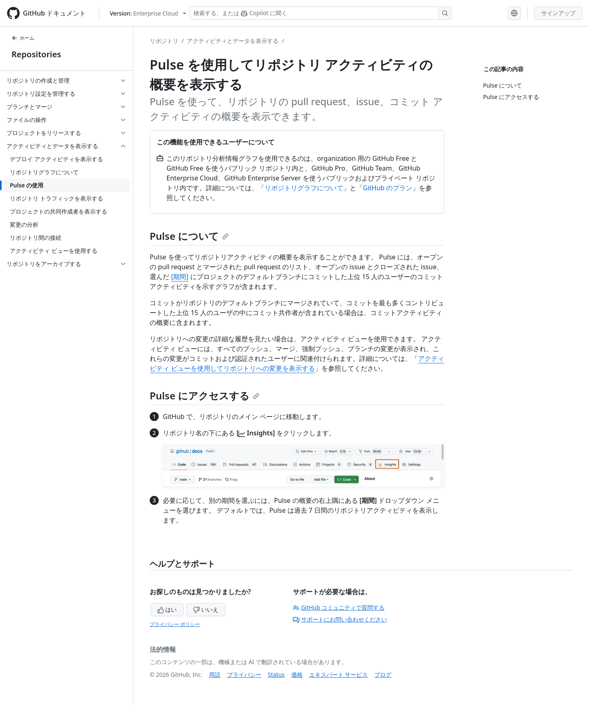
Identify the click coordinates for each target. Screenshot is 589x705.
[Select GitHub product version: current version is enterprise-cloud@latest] (148, 13)
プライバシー (244, 674)
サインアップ (558, 13)
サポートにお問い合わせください (340, 619)
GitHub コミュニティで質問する (338, 607)
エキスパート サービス (338, 674)
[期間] (180, 276)
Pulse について (189, 236)
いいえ (205, 609)
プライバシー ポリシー (175, 624)
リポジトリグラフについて (304, 187)
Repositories (36, 54)
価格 (297, 674)
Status (276, 674)
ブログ (382, 674)
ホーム (22, 37)
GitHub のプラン (387, 187)
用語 (214, 674)
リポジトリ (164, 41)
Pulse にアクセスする (204, 395)
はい (167, 609)
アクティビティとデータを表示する (233, 41)
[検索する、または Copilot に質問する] (321, 13)
